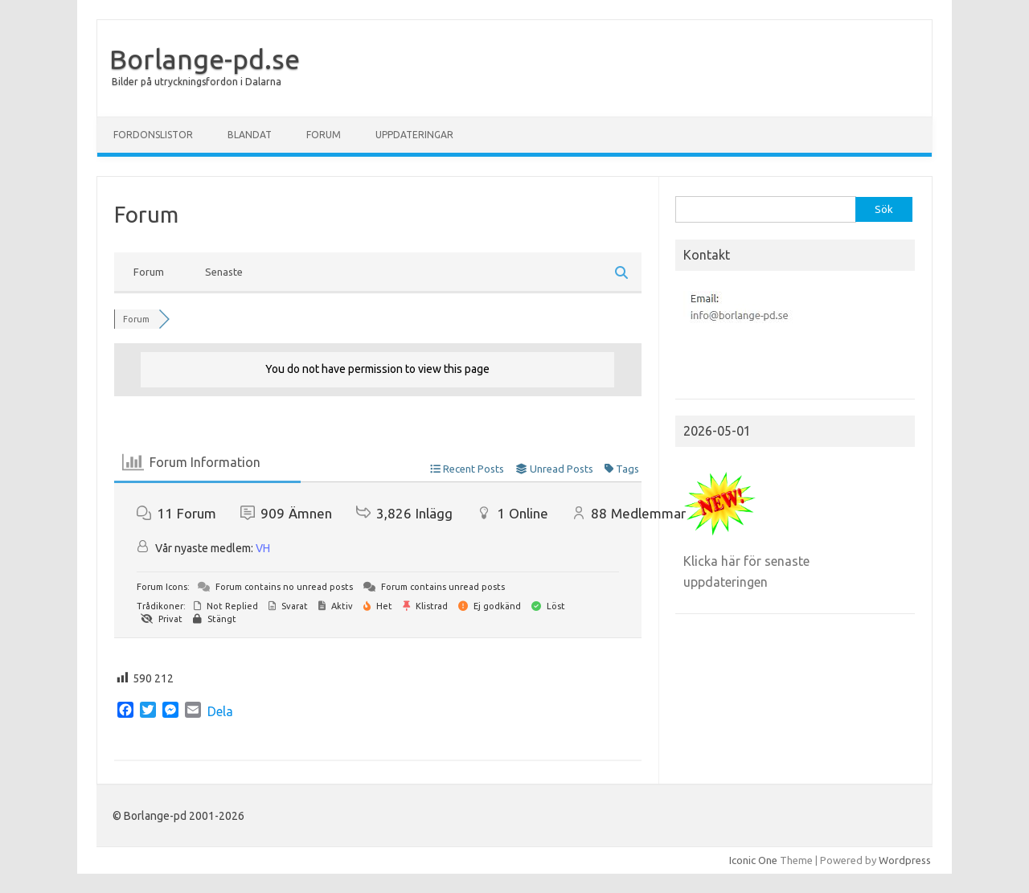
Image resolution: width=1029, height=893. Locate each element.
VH (263, 548)
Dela (220, 711)
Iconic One (753, 860)
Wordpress (905, 860)
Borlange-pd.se (204, 58)
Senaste (224, 271)
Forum (323, 134)
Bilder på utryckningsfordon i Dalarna (196, 81)
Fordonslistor (153, 134)
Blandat (250, 134)
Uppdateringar (414, 134)
